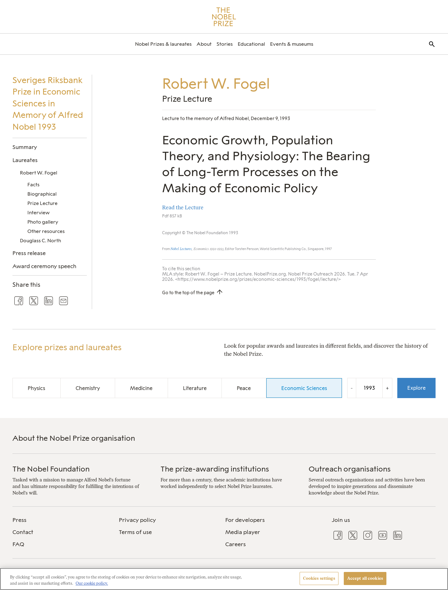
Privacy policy (137, 520)
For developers (245, 520)
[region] (224, 579)
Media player (242, 532)
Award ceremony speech (44, 266)
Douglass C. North (40, 241)
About (204, 44)
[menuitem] (163, 44)
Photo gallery (42, 222)
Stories (225, 44)
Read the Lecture (182, 207)
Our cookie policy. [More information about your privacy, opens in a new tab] (92, 583)
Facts (33, 185)
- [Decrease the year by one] (352, 388)
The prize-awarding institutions (215, 468)
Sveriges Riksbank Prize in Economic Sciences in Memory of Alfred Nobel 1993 (47, 103)
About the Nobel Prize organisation (73, 438)
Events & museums (291, 44)
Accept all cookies (365, 578)
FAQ (18, 544)
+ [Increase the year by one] (387, 388)
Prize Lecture (42, 203)
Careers (235, 544)
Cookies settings (319, 578)
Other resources (46, 231)
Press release (29, 253)
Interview (38, 213)
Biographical (42, 194)
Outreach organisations (350, 468)
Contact (22, 532)
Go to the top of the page (188, 292)
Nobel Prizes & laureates (163, 44)
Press (19, 520)
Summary (24, 147)
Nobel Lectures (181, 249)
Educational (251, 44)
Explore (416, 388)
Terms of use (135, 532)
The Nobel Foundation (51, 468)
